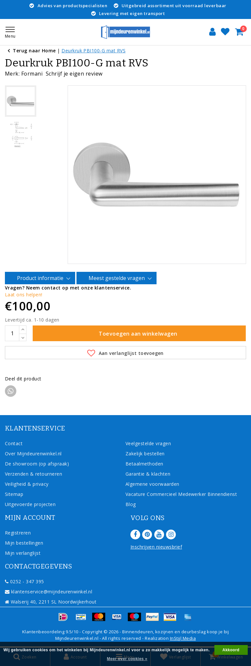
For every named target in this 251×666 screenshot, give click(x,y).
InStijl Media (183, 638)
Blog (131, 504)
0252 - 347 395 (24, 581)
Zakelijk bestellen (145, 453)
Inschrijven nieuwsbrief (156, 547)
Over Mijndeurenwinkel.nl (33, 453)
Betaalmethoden (144, 464)
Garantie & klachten (148, 474)
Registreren (18, 533)
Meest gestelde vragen (118, 278)
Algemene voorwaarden (152, 484)
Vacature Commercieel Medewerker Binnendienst (181, 494)
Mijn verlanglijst (23, 553)
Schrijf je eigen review (74, 73)
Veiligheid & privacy (27, 484)
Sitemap (14, 494)
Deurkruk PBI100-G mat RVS (93, 50)
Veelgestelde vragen (148, 443)
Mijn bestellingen (24, 543)
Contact (14, 443)
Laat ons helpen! (23, 294)
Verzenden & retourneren (33, 474)
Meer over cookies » (127, 659)
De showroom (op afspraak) (38, 464)
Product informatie (41, 278)
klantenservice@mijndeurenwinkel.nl (48, 591)
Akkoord (231, 650)
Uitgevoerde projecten (30, 504)
